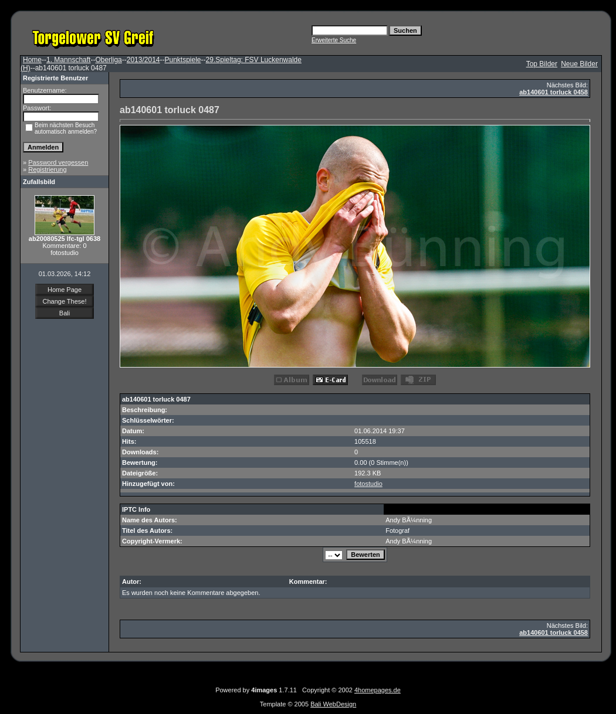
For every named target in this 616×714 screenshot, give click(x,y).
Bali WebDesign (333, 704)
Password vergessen (58, 162)
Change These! (64, 301)
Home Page (65, 289)
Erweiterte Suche (334, 40)
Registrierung (47, 169)
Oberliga (108, 60)
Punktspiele (182, 60)
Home (32, 60)
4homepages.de (377, 689)
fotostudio (368, 483)
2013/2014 (143, 60)
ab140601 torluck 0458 (553, 92)
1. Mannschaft (68, 60)
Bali (64, 313)
